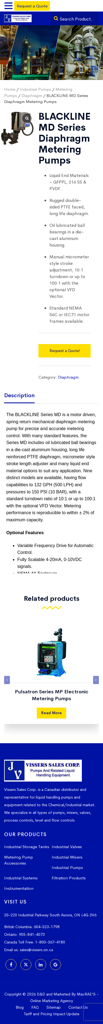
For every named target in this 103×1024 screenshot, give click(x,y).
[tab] (23, 396)
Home (9, 89)
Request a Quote (32, 5)
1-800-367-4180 (50, 942)
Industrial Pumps (35, 89)
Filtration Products (69, 877)
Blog (20, 1007)
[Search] (56, 18)
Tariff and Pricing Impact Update (51, 1013)
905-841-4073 (32, 934)
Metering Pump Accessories (18, 860)
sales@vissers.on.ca (36, 949)
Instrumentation (19, 888)
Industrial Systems (21, 877)
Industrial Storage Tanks (26, 846)
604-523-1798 (47, 926)
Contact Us (78, 1007)
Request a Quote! (64, 350)
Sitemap (53, 1007)
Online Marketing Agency (51, 1000)
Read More (51, 712)
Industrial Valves (67, 846)
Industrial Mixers (67, 857)
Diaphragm (31, 95)
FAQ (35, 1007)
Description (19, 395)
